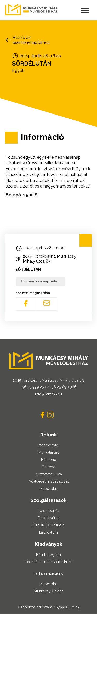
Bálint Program (48, 554)
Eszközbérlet (48, 518)
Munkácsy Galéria (48, 591)
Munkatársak (48, 452)
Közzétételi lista (48, 474)
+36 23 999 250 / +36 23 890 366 (49, 387)
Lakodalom (48, 532)
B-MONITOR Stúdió (48, 525)
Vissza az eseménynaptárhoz (31, 40)
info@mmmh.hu (48, 394)
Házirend (48, 460)
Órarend (48, 467)
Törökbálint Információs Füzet (48, 562)
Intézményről (48, 445)
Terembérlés (48, 511)
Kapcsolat (48, 488)
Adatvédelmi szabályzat (49, 481)
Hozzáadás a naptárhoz (40, 281)
